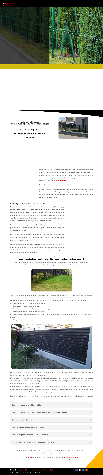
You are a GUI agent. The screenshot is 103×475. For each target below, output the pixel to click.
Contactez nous (29, 457)
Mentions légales (48, 470)
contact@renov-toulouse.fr (70, 457)
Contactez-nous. (61, 181)
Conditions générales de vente (32, 470)
